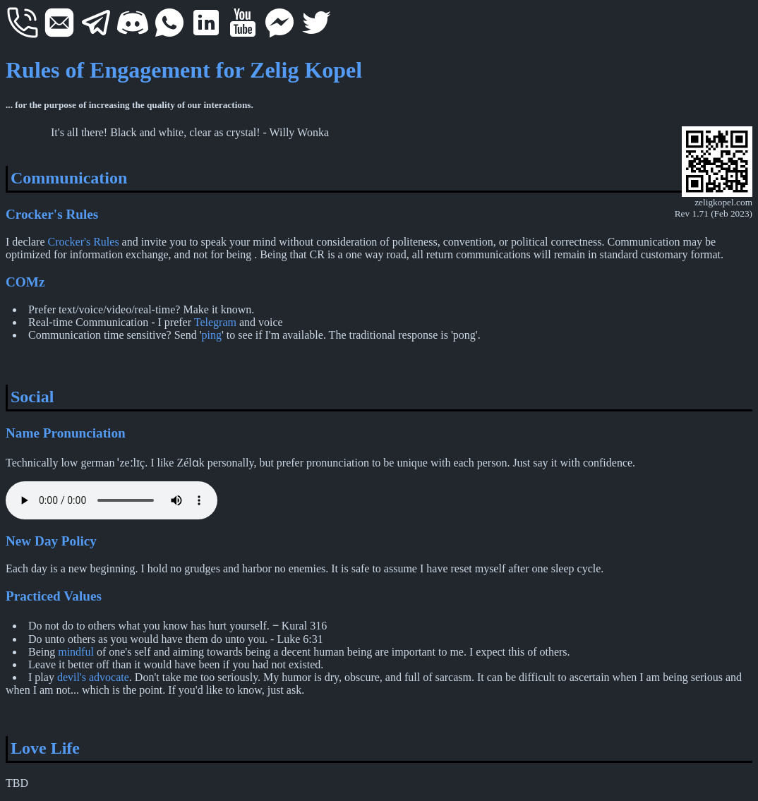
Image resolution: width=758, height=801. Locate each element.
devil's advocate (93, 677)
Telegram (215, 322)
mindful (76, 652)
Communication (69, 178)
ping (212, 335)
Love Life (45, 748)
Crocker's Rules (52, 214)
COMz (25, 282)
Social (32, 396)
